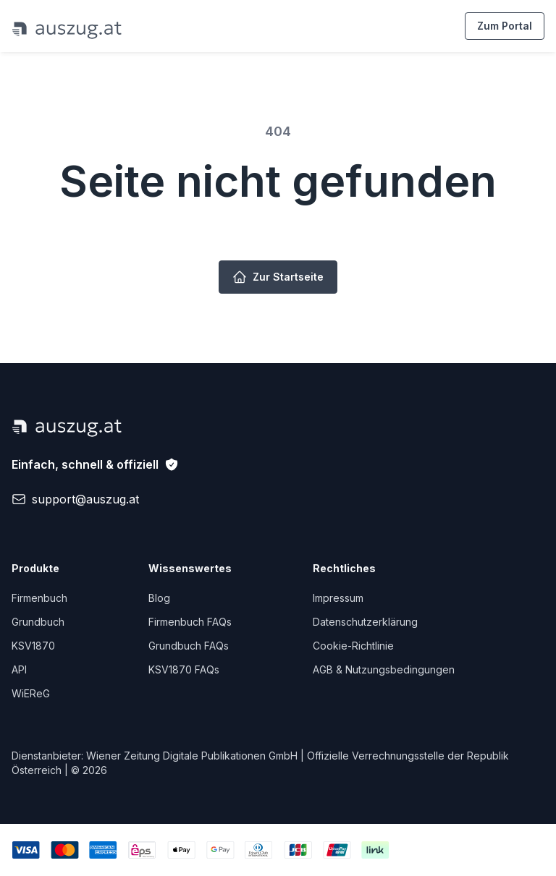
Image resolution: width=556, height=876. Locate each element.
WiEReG (31, 693)
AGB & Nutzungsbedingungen (384, 669)
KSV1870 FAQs (183, 669)
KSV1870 (33, 645)
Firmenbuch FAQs (190, 622)
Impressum (338, 598)
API (19, 669)
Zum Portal (504, 26)
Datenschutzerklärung (365, 622)
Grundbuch (38, 622)
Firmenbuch (39, 598)
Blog (159, 598)
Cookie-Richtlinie (353, 645)
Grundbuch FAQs (188, 645)
